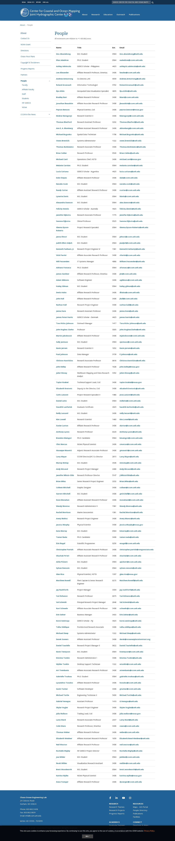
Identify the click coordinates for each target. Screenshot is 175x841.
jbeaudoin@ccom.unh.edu (131, 103)
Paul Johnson (62, 354)
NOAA (24, 107)
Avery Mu (60, 518)
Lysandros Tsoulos (64, 683)
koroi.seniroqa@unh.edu (130, 621)
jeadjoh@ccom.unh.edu (130, 243)
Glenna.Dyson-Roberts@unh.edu (134, 227)
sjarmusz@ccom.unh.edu (131, 342)
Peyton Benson (63, 109)
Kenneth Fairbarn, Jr (65, 249)
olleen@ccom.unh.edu (130, 487)
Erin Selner (61, 614)
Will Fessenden (62, 261)
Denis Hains (61, 292)
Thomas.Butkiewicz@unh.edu (133, 147)
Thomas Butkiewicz (65, 147)
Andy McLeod (62, 469)
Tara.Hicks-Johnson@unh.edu (133, 323)
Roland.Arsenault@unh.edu (132, 85)
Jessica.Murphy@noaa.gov (131, 525)
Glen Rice (60, 574)
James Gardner (62, 274)
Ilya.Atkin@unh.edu (128, 91)
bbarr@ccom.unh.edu (129, 97)
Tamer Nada (61, 537)
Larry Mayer (61, 456)
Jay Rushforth (62, 590)
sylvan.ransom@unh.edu (130, 568)
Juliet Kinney (61, 373)
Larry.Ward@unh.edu (129, 720)
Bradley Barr (61, 97)
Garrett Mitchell (63, 494)
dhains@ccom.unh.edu (130, 292)
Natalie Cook (62, 184)
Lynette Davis (62, 196)
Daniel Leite (61, 401)
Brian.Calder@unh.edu (129, 153)
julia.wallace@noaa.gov (130, 713)
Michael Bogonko (64, 134)
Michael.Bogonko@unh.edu (132, 134)
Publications (134, 14)
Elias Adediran (62, 60)
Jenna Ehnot (61, 237)
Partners (24, 75)
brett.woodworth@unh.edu (132, 769)
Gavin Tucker (62, 689)
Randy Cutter (62, 190)
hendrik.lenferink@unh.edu (132, 407)
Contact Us (25, 38)
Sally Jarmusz (62, 342)
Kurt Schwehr (62, 608)
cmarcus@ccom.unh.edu (130, 444)
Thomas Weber (63, 732)
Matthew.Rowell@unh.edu (131, 580)
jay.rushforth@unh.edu (130, 590)
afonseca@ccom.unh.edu (131, 267)
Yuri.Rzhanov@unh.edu (130, 596)
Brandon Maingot (64, 438)
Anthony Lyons (62, 432)
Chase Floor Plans (28, 57)
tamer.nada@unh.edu (129, 537)
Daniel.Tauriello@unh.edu (131, 645)
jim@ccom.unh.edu (128, 274)
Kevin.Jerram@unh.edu (130, 348)
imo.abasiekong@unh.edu (131, 54)
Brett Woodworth (64, 769)
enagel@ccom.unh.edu (130, 543)
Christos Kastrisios (64, 360)
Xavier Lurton (62, 425)
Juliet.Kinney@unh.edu (129, 373)
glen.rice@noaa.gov (128, 574)
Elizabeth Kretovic (64, 388)
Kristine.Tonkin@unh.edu (131, 658)
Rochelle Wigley (63, 751)
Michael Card (61, 159)
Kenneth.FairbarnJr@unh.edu (132, 249)
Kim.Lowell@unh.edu (129, 419)
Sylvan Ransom (63, 568)
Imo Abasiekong (63, 54)
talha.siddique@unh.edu (130, 627)
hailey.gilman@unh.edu (130, 286)
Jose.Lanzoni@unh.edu (130, 395)
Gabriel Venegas (63, 701)
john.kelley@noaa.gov (129, 367)
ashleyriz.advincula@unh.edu (132, 66)
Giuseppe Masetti (64, 450)
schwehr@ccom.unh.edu (130, 608)
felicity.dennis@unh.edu (130, 209)
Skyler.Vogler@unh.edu (130, 707)
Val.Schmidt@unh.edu (129, 602)
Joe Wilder (60, 757)
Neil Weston (61, 744)
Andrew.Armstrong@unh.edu (132, 79)
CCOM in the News (28, 114)
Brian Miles (61, 481)
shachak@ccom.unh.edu (130, 556)
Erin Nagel (60, 543)
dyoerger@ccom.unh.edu (131, 782)
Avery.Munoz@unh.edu (130, 518)
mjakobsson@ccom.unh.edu (132, 336)
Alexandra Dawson (64, 202)
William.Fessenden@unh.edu (132, 261)
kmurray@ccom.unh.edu (130, 531)
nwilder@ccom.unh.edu (130, 763)
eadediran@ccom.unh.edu (131, 60)
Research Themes (116, 807)
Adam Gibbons (62, 280)
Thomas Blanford (64, 122)
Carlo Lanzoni (62, 395)
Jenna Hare (61, 311)
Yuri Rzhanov (62, 596)
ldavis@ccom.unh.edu (129, 196)
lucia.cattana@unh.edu (130, 171)
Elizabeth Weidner (64, 738)
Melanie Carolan (63, 165)
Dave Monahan (62, 500)
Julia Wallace (61, 713)
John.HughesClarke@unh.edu (132, 329)
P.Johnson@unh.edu (128, 354)
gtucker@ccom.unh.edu (130, 689)
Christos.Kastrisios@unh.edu (132, 360)
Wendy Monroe (63, 506)
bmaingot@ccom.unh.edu (131, 438)
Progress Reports (27, 69)
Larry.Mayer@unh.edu (129, 456)
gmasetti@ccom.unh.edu (131, 450)
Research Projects (117, 810)
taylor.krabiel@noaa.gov (131, 382)
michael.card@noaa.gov (130, 159)
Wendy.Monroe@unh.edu (131, 506)
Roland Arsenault (63, 85)
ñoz (66, 518)
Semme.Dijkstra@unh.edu (131, 221)
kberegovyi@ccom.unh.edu (132, 116)
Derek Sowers (62, 639)
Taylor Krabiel (62, 382)
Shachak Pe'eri (62, 556)
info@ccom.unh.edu (33, 815)
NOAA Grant (25, 45)
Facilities (136, 817)
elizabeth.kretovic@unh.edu (132, 388)
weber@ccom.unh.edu (129, 732)
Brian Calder (61, 153)
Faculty (25, 85)
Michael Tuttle (62, 695)
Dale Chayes (61, 178)
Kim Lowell (61, 419)
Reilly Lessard (62, 413)
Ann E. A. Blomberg (64, 128)
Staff (24, 94)
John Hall (60, 298)
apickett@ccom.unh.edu (130, 562)
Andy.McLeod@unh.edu (130, 469)
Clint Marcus (61, 444)
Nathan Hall (61, 305)
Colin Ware (61, 726)
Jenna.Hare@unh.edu (129, 311)
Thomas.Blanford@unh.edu (132, 122)
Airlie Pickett (62, 562)
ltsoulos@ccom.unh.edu (130, 683)
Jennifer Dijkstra (63, 215)
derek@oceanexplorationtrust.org (135, 639)
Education (108, 14)
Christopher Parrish (64, 549)
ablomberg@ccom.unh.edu (131, 128)
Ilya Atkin (60, 91)
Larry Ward (61, 720)
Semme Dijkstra (63, 221)
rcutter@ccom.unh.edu (130, 190)
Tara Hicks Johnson (64, 323)
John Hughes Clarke (65, 329)
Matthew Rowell (63, 580)
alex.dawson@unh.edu (129, 202)
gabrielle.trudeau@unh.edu (132, 676)
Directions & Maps (140, 825)
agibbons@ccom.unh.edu (131, 280)
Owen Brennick (62, 140)
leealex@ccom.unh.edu (130, 72)
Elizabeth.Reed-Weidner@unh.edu (134, 738)
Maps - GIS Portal (140, 807)
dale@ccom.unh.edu (128, 178)
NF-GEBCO (26, 103)
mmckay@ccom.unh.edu (130, 463)
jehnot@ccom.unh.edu (130, 237)
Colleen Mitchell (63, 487)
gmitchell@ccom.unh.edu (131, 494)
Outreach (121, 14)
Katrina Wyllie (62, 775)
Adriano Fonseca (63, 267)
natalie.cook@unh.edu (130, 184)
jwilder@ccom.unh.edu (130, 757)
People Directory (140, 810)
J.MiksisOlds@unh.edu (129, 475)
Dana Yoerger (62, 782)
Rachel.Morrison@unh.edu (131, 512)
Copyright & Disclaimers (30, 63)
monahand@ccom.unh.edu (131, 500)
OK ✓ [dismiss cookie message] (88, 836)
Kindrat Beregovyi (64, 116)
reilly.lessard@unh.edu (130, 413)
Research (96, 14)
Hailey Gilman (62, 286)
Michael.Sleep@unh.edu (130, 633)
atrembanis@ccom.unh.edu (132, 670)
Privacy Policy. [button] (149, 831)
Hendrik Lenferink (64, 407)
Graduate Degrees (117, 825)
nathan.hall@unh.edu (129, 305)
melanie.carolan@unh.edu (131, 165)
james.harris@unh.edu (129, 317)
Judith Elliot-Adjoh (64, 243)
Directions (25, 51)
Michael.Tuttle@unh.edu (130, 695)
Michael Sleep (62, 633)
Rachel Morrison (63, 512)
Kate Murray (61, 531)
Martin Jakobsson (64, 336)
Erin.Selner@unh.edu (129, 614)
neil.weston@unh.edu (129, 744)
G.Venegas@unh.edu (129, 701)
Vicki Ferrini (61, 255)
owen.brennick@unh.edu (130, 140)
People (24, 81)
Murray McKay (62, 463)
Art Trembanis (62, 670)
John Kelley (61, 367)
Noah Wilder (61, 763)
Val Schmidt (61, 602)
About (85, 14)
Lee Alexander (62, 72)
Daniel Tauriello (63, 645)
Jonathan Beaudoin (64, 103)
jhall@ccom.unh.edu (128, 298)
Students (25, 99)
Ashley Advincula (63, 66)
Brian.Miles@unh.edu (129, 481)
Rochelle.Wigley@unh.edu (131, 751)
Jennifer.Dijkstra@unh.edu (131, 215)
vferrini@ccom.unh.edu (130, 255)
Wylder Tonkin (62, 664)
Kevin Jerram (61, 348)
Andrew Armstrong (65, 79)
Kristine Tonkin (63, 658)
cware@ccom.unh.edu (129, 726)
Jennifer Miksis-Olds (65, 475)
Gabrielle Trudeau (64, 676)
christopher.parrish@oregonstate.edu (136, 549)
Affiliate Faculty (28, 90)
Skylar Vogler (62, 707)
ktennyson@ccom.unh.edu (131, 652)
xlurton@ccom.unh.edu (130, 425)
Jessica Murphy (62, 525)
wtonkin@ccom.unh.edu (130, 664)
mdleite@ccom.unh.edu (130, 401)
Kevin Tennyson (63, 652)
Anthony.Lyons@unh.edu (131, 432)
